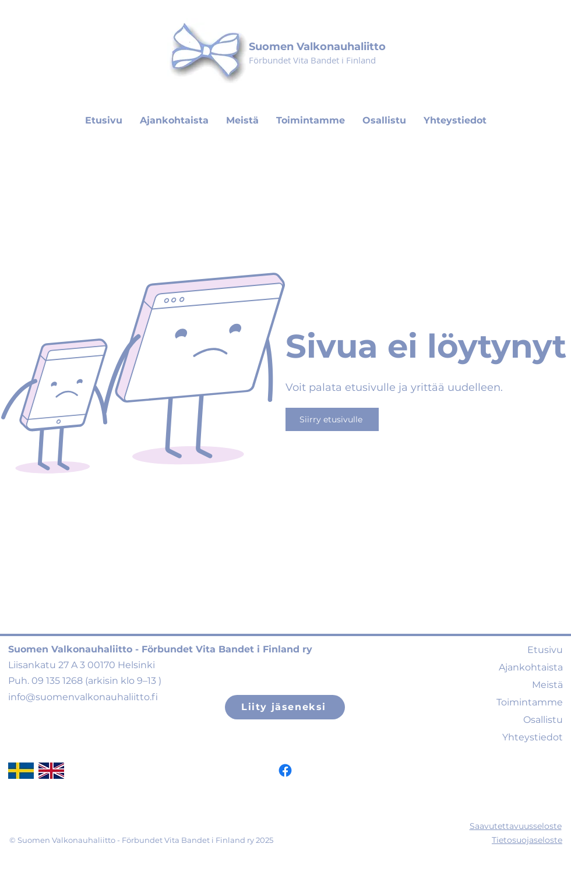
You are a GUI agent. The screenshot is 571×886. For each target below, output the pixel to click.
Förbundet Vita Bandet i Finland (312, 60)
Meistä (547, 684)
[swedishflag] (21, 771)
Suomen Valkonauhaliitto (317, 46)
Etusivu (545, 649)
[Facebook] (285, 770)
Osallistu (543, 719)
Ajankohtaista (531, 667)
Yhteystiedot (532, 737)
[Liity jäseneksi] (285, 707)
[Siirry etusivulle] (332, 419)
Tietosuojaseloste (527, 840)
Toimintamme (529, 702)
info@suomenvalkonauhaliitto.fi (83, 697)
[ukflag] (51, 771)
